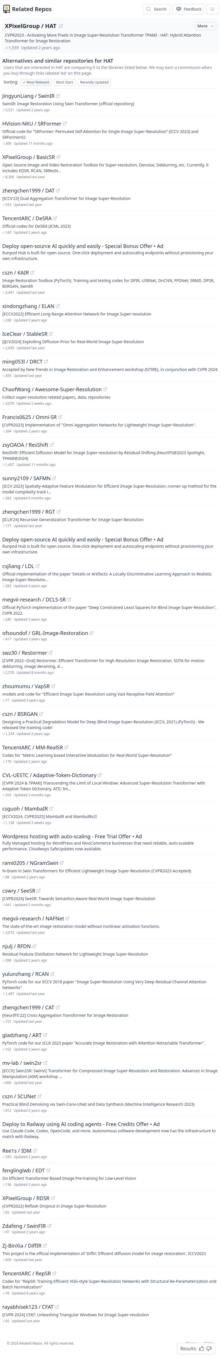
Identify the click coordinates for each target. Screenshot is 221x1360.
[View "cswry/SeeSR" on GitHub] (38, 890)
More (206, 26)
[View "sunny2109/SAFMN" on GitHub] (54, 478)
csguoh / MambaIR (25, 808)
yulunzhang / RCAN (25, 973)
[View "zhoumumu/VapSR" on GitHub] (53, 686)
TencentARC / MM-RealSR (32, 747)
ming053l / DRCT (22, 361)
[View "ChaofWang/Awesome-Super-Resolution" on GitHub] (105, 389)
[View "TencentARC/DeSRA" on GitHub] (55, 218)
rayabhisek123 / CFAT (27, 1306)
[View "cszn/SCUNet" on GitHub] (39, 1096)
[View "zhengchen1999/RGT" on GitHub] (58, 511)
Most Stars (64, 82)
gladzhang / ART (22, 1035)
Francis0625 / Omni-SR (29, 417)
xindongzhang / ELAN (28, 306)
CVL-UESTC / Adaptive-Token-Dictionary (49, 775)
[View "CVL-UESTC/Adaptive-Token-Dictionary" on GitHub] (99, 775)
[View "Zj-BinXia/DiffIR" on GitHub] (45, 1245)
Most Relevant (36, 82)
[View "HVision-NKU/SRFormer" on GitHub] (65, 123)
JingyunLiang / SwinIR (28, 95)
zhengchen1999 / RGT (28, 511)
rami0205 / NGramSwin (30, 862)
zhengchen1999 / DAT (28, 190)
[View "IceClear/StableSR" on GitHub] (51, 333)
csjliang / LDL (18, 566)
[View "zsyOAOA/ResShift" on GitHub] (51, 444)
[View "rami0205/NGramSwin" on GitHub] (61, 863)
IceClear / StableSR (24, 333)
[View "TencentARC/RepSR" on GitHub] (54, 1273)
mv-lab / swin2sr (22, 1062)
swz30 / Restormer (24, 652)
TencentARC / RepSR (26, 1273)
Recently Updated (94, 82)
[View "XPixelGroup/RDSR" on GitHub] (53, 1198)
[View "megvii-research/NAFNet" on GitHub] (67, 918)
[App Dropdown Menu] (212, 9)
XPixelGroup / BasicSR (28, 157)
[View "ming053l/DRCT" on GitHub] (46, 361)
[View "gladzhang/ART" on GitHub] (45, 1035)
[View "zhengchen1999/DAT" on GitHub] (58, 190)
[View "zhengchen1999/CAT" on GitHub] (57, 1007)
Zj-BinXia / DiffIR (21, 1245)
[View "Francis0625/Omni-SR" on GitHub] (60, 417)
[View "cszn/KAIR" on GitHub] (32, 272)
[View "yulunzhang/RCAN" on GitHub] (52, 974)
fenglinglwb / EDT (23, 1170)
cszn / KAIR (15, 272)
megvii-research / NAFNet (33, 918)
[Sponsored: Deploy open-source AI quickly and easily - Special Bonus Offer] (110, 251)
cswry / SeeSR (18, 890)
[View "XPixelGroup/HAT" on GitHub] (61, 26)
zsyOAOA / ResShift (25, 444)
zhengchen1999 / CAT (28, 1007)
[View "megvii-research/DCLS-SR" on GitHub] (69, 599)
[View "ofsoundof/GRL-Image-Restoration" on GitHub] (91, 633)
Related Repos (32, 9)
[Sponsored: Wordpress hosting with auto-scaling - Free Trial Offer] (110, 842)
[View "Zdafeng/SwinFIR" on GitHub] (49, 1226)
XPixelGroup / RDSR (25, 1198)
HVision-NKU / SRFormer (31, 123)
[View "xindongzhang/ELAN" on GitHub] (57, 306)
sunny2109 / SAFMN (26, 478)
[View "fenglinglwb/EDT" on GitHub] (48, 1170)
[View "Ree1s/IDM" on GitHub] (35, 1150)
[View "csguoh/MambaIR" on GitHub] (51, 808)
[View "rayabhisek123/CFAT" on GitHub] (57, 1307)
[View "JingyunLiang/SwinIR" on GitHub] (58, 96)
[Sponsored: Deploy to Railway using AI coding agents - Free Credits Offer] (110, 1129)
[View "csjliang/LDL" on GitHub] (37, 566)
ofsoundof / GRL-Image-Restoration (45, 633)
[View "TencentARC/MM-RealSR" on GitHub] (66, 747)
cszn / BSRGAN (20, 713)
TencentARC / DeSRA (26, 218)
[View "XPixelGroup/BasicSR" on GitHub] (58, 157)
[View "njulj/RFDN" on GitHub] (34, 946)
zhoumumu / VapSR (26, 686)
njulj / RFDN (16, 946)
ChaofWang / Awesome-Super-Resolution (52, 389)
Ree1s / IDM (16, 1150)
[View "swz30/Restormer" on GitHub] (50, 652)
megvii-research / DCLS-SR (34, 599)
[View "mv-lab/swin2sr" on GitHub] (45, 1063)
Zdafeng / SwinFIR (24, 1225)
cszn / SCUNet (19, 1096)
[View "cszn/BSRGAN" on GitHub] (41, 714)
